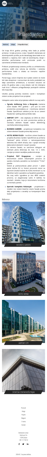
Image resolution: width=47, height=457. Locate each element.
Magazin (23, 418)
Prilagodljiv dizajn (23, 44)
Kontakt (24, 425)
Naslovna (5, 44)
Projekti (24, 415)
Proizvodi (23, 408)
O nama (23, 421)
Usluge (13, 44)
